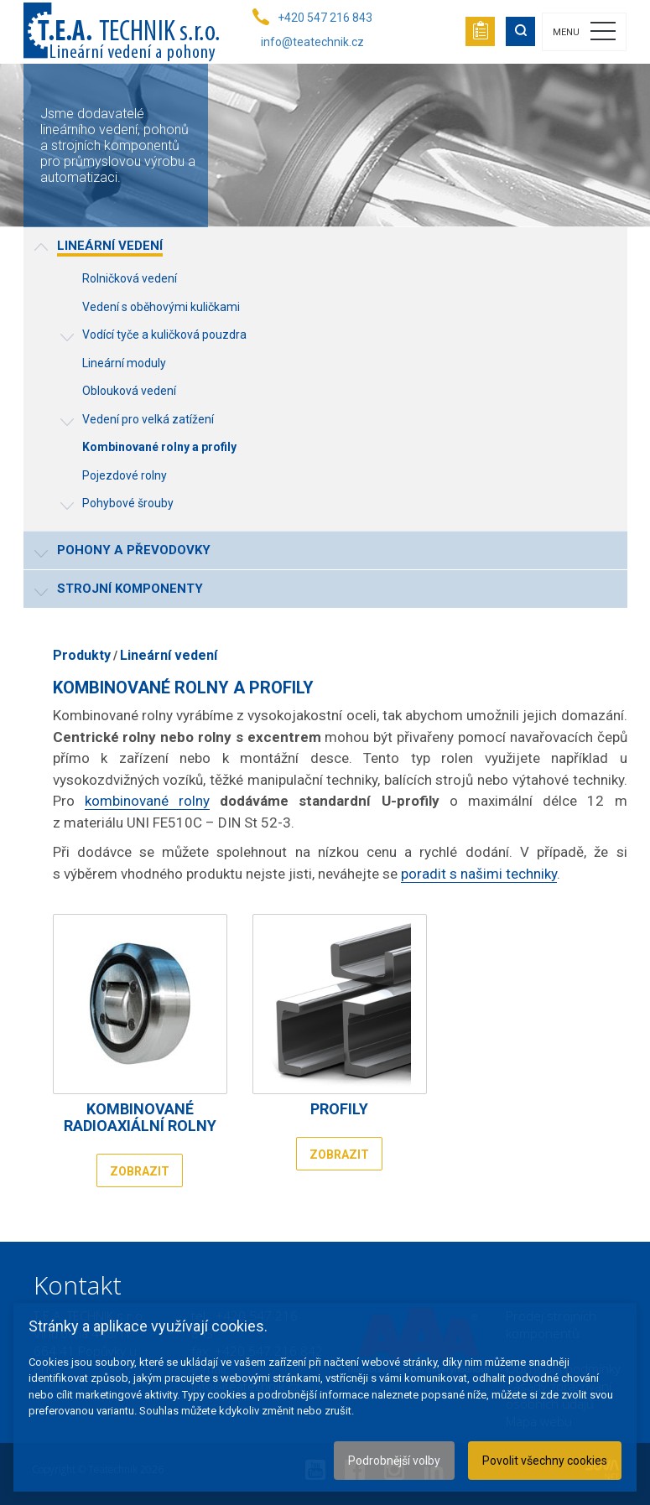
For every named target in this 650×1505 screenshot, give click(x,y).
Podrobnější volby (394, 1460)
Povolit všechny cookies (544, 1460)
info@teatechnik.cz (312, 42)
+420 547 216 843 (325, 17)
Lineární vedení (168, 655)
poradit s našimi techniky (479, 873)
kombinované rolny (147, 800)
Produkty (82, 655)
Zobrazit (139, 1171)
